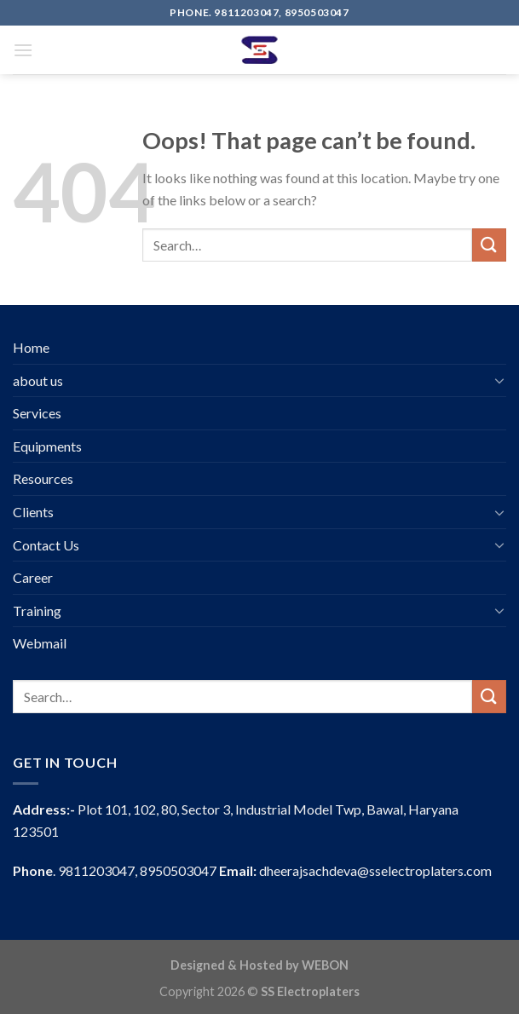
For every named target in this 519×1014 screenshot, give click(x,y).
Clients (33, 512)
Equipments (47, 446)
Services (37, 413)
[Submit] (489, 245)
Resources (43, 478)
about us (38, 380)
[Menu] (23, 50)
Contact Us (46, 545)
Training (37, 610)
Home (31, 347)
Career (33, 577)
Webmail (39, 643)
